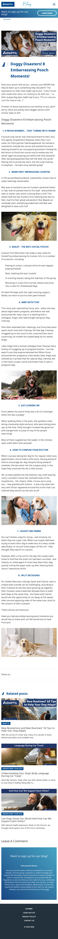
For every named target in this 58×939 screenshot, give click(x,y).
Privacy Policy (29, 917)
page (47, 889)
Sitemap (29, 909)
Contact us (29, 920)
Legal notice (29, 913)
